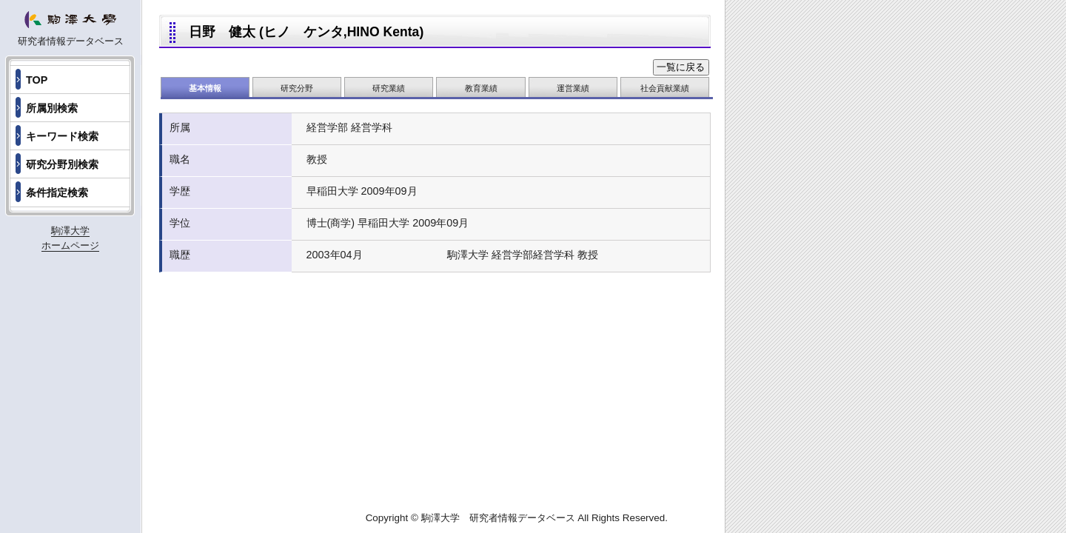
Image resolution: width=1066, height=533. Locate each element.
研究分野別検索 (62, 164)
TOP (36, 80)
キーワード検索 (62, 136)
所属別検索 (52, 108)
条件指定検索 (57, 192)
